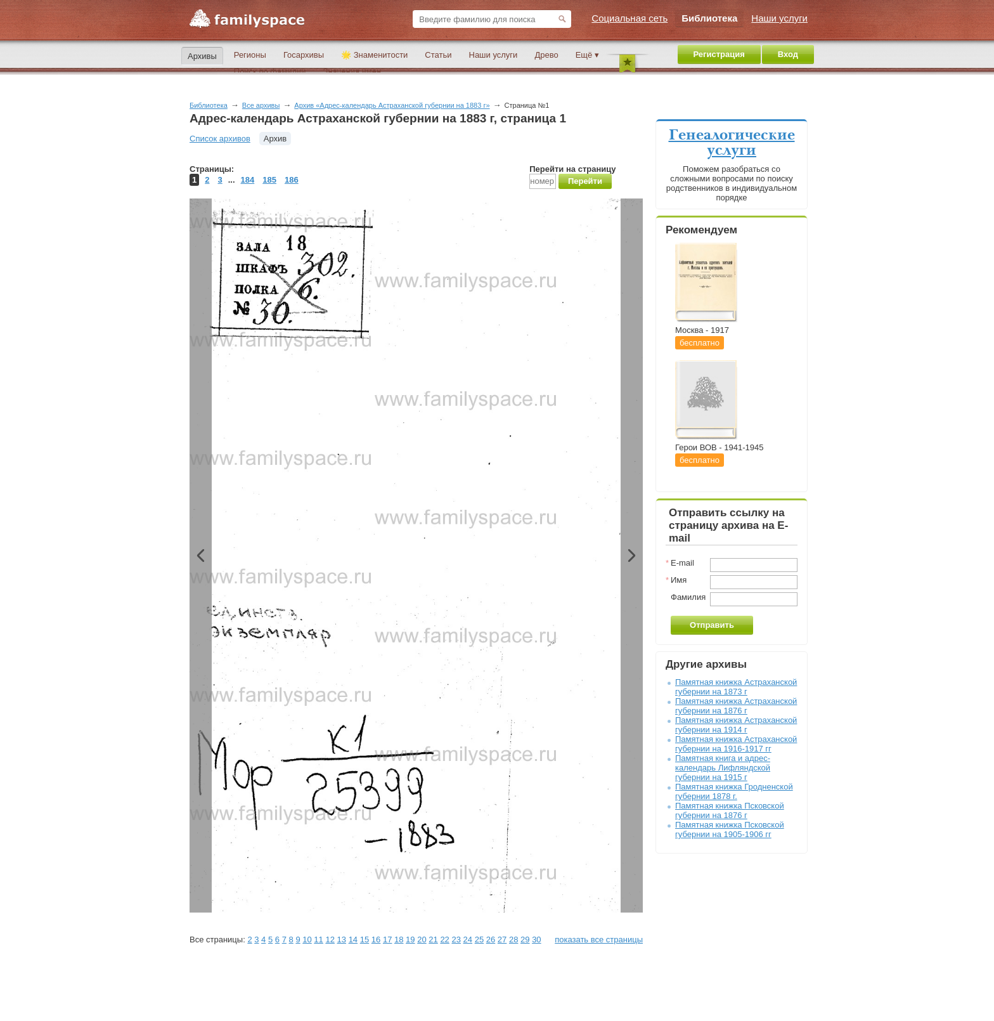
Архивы (202, 56)
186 (292, 180)
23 (455, 939)
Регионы (250, 55)
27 (502, 939)
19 (410, 939)
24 (467, 939)
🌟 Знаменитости (374, 55)
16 (375, 939)
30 (536, 939)
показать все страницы (599, 939)
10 (306, 939)
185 (269, 180)
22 (444, 939)
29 (524, 939)
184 (248, 180)
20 (421, 939)
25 (479, 939)
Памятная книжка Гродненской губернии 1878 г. (734, 791)
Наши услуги (493, 55)
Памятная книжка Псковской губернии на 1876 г (729, 810)
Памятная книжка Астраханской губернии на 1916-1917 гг (736, 743)
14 (353, 939)
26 (490, 939)
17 (387, 939)
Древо (546, 55)
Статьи (438, 55)
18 (398, 939)
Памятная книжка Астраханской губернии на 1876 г (736, 705)
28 (513, 939)
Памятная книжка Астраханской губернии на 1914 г (736, 724)
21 (433, 939)
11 (318, 939)
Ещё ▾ (587, 55)
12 (329, 939)
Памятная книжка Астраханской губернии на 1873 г (736, 686)
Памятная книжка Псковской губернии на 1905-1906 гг (729, 829)
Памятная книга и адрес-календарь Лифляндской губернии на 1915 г (722, 767)
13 (341, 939)
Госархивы (303, 55)
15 (364, 939)
